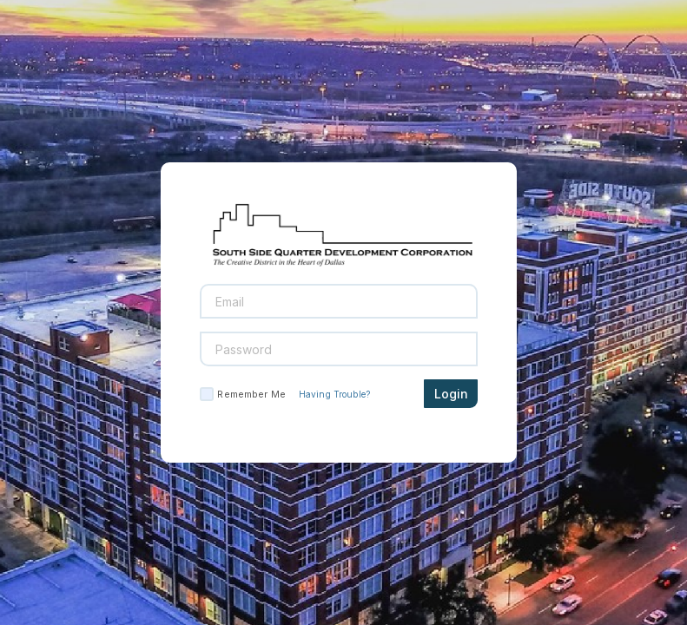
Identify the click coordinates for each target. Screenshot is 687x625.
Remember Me (251, 394)
